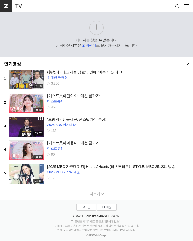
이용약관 (78, 215)
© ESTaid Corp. (96, 235)
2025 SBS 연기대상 (61, 125)
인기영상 (12, 63)
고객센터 (89, 45)
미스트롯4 (54, 101)
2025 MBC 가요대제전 (63, 172)
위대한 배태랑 (57, 77)
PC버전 (107, 207)
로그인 (86, 207)
